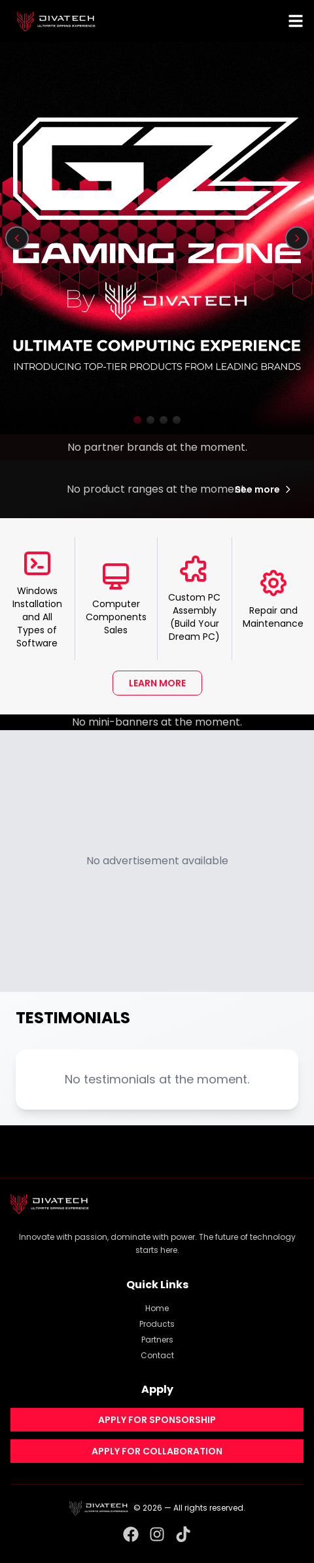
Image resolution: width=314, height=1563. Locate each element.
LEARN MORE (157, 683)
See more (264, 489)
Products (157, 1323)
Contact (157, 1355)
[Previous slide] (17, 238)
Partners (157, 1339)
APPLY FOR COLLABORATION (157, 1451)
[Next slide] (297, 238)
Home (157, 1308)
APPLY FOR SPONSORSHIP (157, 1419)
